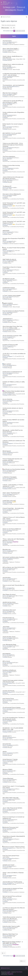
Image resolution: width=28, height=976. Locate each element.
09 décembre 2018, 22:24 (9, 462)
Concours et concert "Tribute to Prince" (14, 846)
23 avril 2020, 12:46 (7, 305)
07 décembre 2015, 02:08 (9, 921)
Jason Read (6, 626)
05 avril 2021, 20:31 (20, 215)
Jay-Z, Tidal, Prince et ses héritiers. (12, 808)
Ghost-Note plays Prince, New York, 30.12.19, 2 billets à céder (12, 327)
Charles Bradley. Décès (9, 637)
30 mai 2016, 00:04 (7, 876)
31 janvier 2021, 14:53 (8, 233)
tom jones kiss (7, 744)
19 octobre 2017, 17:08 (8, 604)
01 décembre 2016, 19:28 (9, 790)
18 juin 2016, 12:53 (20, 848)
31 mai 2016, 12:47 (7, 867)
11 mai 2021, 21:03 (7, 196)
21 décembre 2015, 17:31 (9, 911)
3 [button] (17, 30)
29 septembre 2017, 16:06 (9, 620)
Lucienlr (14, 889)
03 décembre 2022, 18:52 (9, 95)
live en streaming (7, 399)
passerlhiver (15, 179)
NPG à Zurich (6, 661)
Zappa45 (14, 280)
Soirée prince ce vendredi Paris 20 (12, 371)
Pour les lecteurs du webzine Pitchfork (13, 311)
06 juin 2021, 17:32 (7, 188)
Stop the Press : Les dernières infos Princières (13, 161)
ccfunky (14, 875)
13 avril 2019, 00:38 (20, 394)
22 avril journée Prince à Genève (11, 707)
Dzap (13, 394)
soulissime (14, 919)
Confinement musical (9, 287)
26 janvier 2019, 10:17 (8, 453)
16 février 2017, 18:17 (8, 746)
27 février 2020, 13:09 (8, 321)
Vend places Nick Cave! (9, 610)
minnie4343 (15, 452)
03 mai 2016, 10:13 (7, 891)
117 (13, 356)
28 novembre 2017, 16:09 (9, 569)
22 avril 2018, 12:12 (7, 521)
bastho (14, 67)
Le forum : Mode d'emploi (14, 69)
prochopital (15, 520)
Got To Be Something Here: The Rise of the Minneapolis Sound (14, 718)
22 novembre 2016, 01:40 (9, 810)
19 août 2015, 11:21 (7, 945)
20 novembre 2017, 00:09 (9, 580)
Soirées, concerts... (12, 52)
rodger (13, 59)
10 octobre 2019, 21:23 (8, 347)
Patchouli (14, 809)
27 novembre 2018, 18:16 (9, 471)
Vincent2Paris (15, 789)
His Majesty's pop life (9, 278)
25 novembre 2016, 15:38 (9, 800)
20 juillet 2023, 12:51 (7, 87)
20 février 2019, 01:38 (8, 434)
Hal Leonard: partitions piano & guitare (13, 557)
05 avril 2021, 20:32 (20, 205)
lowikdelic (14, 910)
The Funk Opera (7, 41)
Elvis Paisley (15, 232)
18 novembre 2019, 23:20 (9, 330)
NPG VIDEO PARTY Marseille (10, 798)
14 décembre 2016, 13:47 (9, 781)
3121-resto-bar (15, 250)
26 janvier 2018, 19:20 (8, 552)
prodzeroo (14, 568)
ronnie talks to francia (17, 595)
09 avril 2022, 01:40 (7, 135)
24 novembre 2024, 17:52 (9, 43)
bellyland (14, 289)
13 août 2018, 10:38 (7, 503)
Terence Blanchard (8, 778)
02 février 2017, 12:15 (8, 754)
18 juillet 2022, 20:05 (7, 104)
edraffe (14, 935)
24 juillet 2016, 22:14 (7, 829)
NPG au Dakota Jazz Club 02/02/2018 (13, 567)
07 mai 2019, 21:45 (19, 356)
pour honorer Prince (8, 698)
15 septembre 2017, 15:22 (9, 647)
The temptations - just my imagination (13, 85)
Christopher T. (15, 494)
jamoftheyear (15, 76)
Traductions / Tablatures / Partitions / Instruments (11, 562)
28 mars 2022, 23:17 (7, 159)
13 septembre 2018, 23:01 (9, 495)
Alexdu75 (14, 819)
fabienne (14, 550)
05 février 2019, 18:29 (19, 443)
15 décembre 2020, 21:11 (9, 251)
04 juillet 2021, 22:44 (7, 181)
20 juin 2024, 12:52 (20, 59)
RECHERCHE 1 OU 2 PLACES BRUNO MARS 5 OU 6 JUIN (13, 728)
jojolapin (14, 115)
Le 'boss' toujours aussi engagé (11, 295)
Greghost (14, 578)
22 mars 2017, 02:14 (7, 738)
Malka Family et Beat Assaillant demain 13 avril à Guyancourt (14, 391)
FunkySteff (15, 304)
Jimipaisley (15, 541)
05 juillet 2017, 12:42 (7, 663)
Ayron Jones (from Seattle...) (11, 48)
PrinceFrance (15, 157)
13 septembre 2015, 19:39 (9, 936)
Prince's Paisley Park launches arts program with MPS (12, 459)
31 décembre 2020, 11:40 (9, 242)
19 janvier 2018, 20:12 (8, 559)
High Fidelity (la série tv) (9, 259)
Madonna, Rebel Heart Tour (10, 934)
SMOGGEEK (6, 230)
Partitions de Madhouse (9, 670)
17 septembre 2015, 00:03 (9, 928)
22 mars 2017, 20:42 (19, 730)
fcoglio (13, 770)
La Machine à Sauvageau (9, 477)
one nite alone (6, 577)
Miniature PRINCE (7, 769)
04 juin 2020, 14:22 (7, 298)
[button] (24, 31)
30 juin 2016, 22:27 (7, 840)
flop (13, 588)
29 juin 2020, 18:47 (7, 290)
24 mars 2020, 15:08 (7, 313)
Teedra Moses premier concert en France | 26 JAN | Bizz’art (12, 917)
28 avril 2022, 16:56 (7, 128)
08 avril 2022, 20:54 (7, 148)
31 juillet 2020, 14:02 (7, 271)
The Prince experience (9, 156)
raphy (13, 205)
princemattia (15, 168)
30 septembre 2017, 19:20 (9, 612)
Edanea (14, 365)
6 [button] (22, 30)
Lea (13, 654)
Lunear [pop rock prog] (9, 500)
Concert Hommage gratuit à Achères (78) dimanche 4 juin (13, 681)
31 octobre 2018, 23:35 (19, 487)
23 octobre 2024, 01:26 (8, 51)
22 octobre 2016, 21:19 (8, 820)
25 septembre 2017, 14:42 (9, 639)
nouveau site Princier (8, 690)
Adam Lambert (7, 364)
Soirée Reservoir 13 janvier (10, 759)
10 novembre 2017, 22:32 (9, 589)
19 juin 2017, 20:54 (7, 672)
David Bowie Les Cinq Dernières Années (14, 469)
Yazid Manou (15, 49)
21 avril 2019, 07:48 (7, 366)
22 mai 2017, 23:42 (20, 683)
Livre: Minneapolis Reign (9, 644)
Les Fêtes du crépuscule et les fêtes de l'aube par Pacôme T (14, 908)
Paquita (14, 134)
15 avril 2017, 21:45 (7, 721)
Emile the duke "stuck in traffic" (11, 926)
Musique (10, 60)
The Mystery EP (7, 186)
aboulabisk (14, 927)
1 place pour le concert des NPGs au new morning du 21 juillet (13, 101)
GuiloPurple (15, 530)
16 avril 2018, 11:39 (7, 531)
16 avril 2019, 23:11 (7, 385)
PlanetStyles (19, 971)
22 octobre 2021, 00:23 (8, 169)
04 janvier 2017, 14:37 (8, 772)
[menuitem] (4, 1)
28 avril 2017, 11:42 (7, 701)
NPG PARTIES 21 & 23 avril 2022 (12, 133)
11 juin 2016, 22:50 (7, 859)
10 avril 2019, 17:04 (7, 401)
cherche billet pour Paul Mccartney (12, 882)
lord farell (14, 478)
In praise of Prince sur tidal (10, 344)
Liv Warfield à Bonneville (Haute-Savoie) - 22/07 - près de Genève (14, 74)
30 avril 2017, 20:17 (20, 692)
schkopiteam (15, 944)
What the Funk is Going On (10, 93)
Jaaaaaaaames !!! (7, 318)
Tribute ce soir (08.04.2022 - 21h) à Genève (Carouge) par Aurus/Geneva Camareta (13, 145)
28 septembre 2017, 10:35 (9, 629)
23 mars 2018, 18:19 (7, 543)
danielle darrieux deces (9, 602)
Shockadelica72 (16, 329)
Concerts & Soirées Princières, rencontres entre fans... (14, 80)
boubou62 (14, 312)
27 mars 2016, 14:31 (7, 900)
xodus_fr (14, 103)
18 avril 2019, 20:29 (7, 374)
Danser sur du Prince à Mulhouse (12, 529)
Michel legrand (7, 451)
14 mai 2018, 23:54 (7, 510)
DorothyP (14, 760)
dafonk (14, 737)
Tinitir (13, 337)
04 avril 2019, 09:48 (7, 412)
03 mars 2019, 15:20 (7, 423)
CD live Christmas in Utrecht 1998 (12, 335)
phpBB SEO (10, 974)
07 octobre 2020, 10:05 (8, 261)
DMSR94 (14, 260)
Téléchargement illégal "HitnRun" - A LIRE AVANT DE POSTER (13, 942)
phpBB (8, 971)
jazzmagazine (6, 653)
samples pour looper (8, 865)
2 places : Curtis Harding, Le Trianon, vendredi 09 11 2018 (13, 485)
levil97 (13, 692)
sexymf (14, 866)
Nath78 (14, 828)
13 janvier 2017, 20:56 (8, 761)
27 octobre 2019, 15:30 (8, 338)
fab (13, 611)
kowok (13, 848)
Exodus (14, 241)
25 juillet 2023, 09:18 (7, 68)
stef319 (14, 384)
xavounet (14, 42)
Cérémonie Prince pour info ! (11, 827)
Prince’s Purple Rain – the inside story (13, 508)
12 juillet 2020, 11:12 (7, 281)
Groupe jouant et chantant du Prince (13, 888)
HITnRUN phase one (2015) (14, 947)
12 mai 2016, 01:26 (19, 883)
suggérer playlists (8, 303)
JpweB (14, 501)
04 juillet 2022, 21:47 (7, 116)
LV (12, 443)
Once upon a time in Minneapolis (12, 194)
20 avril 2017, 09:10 (7, 710)
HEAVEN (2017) (7, 736)
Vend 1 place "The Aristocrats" (11, 493)
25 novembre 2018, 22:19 (9, 479)
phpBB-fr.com (9, 973)
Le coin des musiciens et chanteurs (16, 44)
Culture (9, 234)
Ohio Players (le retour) (9, 594)
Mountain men (7, 549)
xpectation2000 (16, 799)
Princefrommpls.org (8, 617)
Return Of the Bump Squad (18, 708)
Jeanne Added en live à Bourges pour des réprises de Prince (13, 177)
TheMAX (14, 94)
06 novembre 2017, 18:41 (9, 597)
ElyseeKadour (15, 858)
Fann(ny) (14, 899)
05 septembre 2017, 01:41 (9, 656)
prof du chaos (15, 400)
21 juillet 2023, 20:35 (7, 77)
